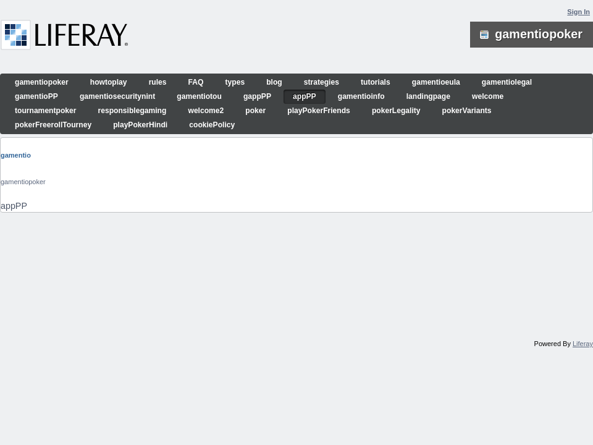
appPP (14, 206)
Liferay (583, 343)
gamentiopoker (23, 181)
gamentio (16, 155)
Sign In (578, 11)
